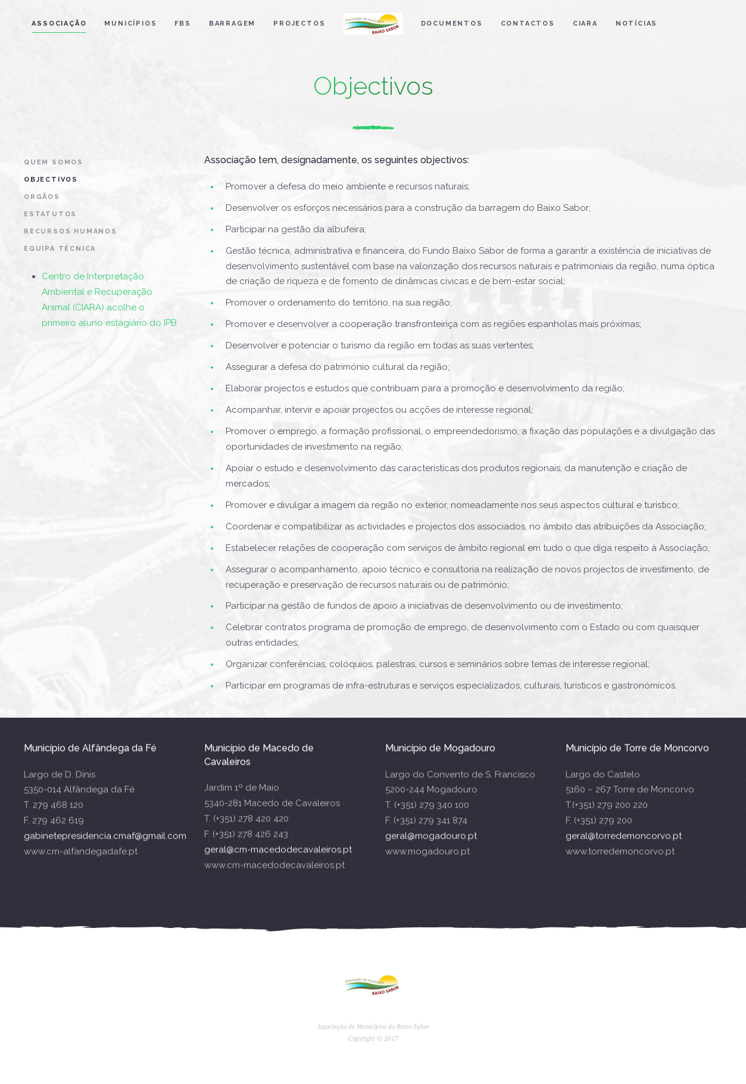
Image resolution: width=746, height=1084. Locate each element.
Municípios (130, 23)
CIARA (585, 23)
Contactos (528, 23)
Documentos (452, 23)
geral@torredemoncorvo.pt (624, 843)
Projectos (299, 23)
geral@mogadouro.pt (431, 843)
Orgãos (42, 197)
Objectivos (51, 179)
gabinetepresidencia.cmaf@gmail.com (105, 843)
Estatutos (50, 214)
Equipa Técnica (60, 249)
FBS (182, 23)
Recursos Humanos (70, 231)
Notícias (636, 23)
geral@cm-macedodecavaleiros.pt (278, 856)
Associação (59, 23)
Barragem (232, 23)
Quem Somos (53, 162)
